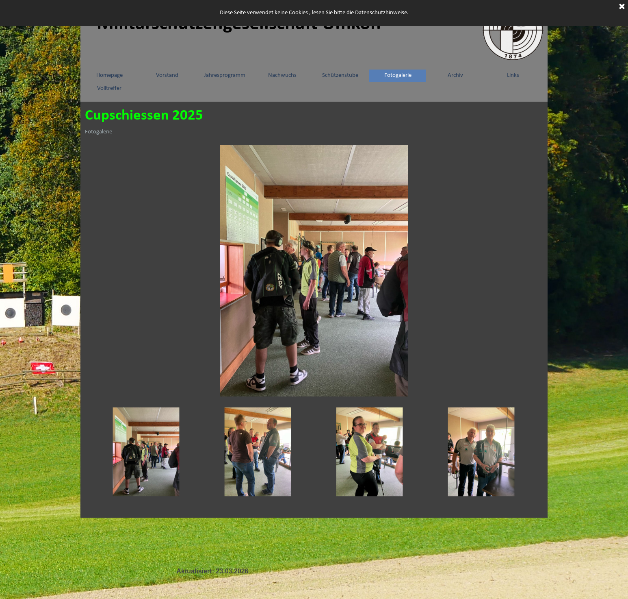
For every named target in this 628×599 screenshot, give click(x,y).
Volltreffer (109, 88)
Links (513, 75)
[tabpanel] (212, 571)
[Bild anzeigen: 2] (258, 452)
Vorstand (167, 75)
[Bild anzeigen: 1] (146, 452)
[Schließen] (622, 7)
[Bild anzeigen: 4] (481, 452)
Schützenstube (340, 75)
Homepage (109, 75)
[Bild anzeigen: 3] (370, 452)
